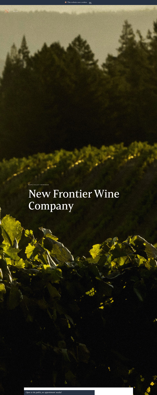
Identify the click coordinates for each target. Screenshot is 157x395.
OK (90, 2)
